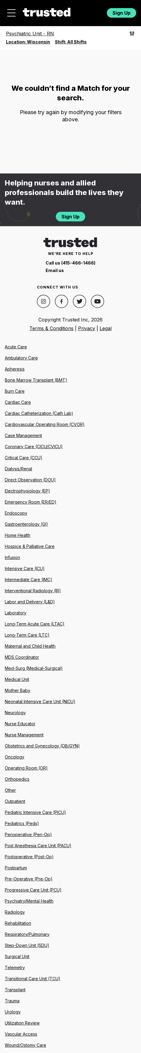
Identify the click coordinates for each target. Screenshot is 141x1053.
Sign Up (121, 13)
